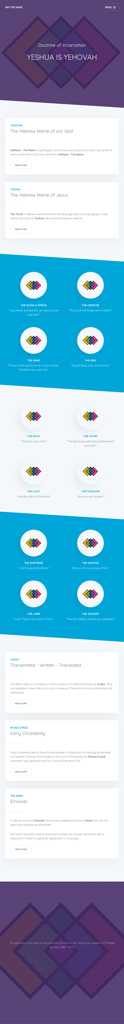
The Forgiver (90, 491)
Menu (108, 7)
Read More (21, 165)
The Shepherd (33, 563)
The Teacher (90, 614)
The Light (33, 491)
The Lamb (33, 614)
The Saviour (90, 563)
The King (90, 360)
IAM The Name (14, 7)
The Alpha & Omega (34, 305)
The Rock (33, 436)
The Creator (90, 305)
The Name (33, 360)
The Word (90, 436)
